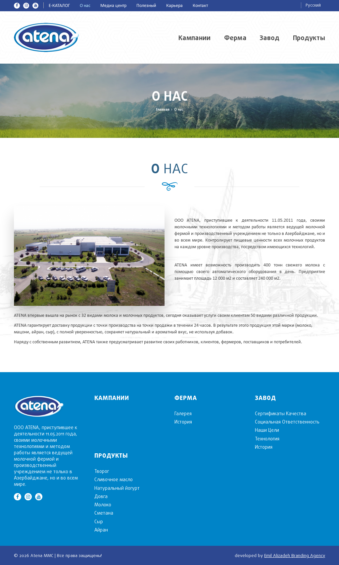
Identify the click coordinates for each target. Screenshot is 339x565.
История (183, 421)
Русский (313, 5)
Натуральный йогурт (117, 488)
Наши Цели (267, 430)
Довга (101, 496)
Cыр (98, 521)
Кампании (194, 37)
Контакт (200, 5)
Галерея (183, 413)
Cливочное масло (113, 479)
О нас (85, 5)
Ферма (235, 37)
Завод (270, 37)
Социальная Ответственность (287, 421)
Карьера (174, 5)
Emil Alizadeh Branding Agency (294, 555)
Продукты (309, 37)
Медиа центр (113, 5)
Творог (101, 471)
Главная (163, 110)
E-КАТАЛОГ (59, 5)
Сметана (103, 513)
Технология (267, 438)
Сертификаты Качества (280, 413)
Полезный (146, 5)
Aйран (101, 530)
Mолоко (102, 504)
